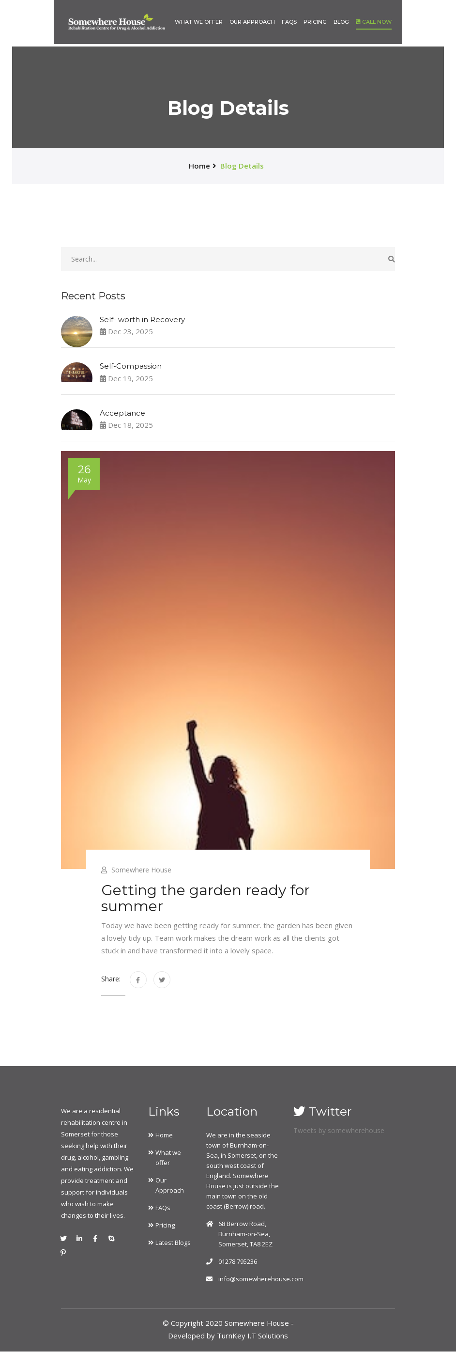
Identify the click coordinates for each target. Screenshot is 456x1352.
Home (164, 1135)
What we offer (199, 20)
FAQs (289, 20)
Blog (341, 20)
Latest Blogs (173, 1243)
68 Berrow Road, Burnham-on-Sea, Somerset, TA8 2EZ (245, 1234)
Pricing (315, 20)
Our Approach (252, 20)
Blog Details (242, 166)
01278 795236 (237, 1262)
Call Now (374, 20)
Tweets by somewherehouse (338, 1130)
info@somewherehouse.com (261, 1279)
